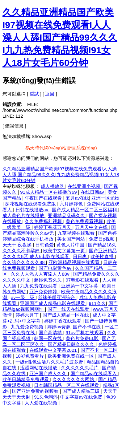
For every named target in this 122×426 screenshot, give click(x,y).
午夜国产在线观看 (44, 198)
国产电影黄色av (56, 268)
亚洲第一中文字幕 (80, 285)
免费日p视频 (102, 238)
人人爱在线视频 (41, 402)
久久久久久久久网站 (74, 379)
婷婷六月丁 (27, 315)
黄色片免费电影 (82, 338)
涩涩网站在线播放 (39, 367)
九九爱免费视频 (27, 326)
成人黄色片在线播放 (23, 215)
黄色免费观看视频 (85, 221)
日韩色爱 (44, 244)
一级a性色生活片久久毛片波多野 (49, 361)
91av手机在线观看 (85, 332)
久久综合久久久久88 (24, 262)
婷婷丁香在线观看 (63, 320)
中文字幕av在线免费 (81, 397)
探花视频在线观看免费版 (31, 203)
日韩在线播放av (32, 209)
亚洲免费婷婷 (43, 291)
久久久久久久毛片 (80, 367)
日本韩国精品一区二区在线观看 (67, 385)
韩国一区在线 (48, 338)
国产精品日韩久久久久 (71, 344)
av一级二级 (23, 297)
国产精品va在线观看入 (94, 373)
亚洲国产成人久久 (48, 373)
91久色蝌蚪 (46, 397)
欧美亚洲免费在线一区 (71, 356)
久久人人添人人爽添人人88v (40, 274)
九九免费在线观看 (39, 285)
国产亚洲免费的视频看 (36, 391)
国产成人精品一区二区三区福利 (85, 209)
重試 (34, 93)
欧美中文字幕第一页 (64, 250)
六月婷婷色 (72, 203)
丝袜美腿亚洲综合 (57, 297)
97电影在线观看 (83, 279)
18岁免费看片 (30, 356)
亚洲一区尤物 (105, 198)
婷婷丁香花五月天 (53, 227)
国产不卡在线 (87, 326)
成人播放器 (53, 186)
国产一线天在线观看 (69, 309)
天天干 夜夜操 (17, 244)
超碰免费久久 (48, 279)
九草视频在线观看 (76, 233)
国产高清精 (51, 332)
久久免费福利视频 (44, 221)
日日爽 (80, 256)
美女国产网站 (71, 238)
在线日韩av (93, 192)
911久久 (97, 303)
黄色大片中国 (71, 244)
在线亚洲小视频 (84, 186)
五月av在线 (77, 198)
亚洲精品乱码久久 (67, 215)
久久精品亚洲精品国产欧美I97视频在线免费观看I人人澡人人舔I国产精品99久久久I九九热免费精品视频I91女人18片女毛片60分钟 (59, 37)
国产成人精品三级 (81, 391)
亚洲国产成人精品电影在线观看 (53, 303)
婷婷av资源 (59, 326)
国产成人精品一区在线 (66, 315)
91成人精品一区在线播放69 (49, 192)
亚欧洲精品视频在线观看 (74, 262)
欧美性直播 (102, 256)
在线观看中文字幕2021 (53, 350)
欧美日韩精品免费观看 (26, 379)
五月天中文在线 (92, 227)
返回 (49, 93)
